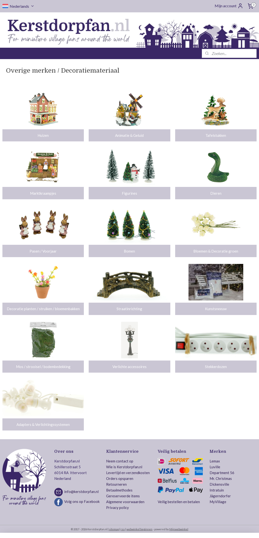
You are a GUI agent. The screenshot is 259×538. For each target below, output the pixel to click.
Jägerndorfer (220, 496)
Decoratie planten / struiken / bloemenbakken (43, 309)
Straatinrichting (129, 309)
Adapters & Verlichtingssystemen (43, 424)
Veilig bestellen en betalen (179, 502)
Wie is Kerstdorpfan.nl (124, 467)
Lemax (215, 461)
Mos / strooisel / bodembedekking (43, 366)
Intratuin (217, 490)
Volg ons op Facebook (82, 501)
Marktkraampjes (43, 193)
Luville (215, 467)
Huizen (43, 135)
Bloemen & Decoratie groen (215, 251)
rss (123, 529)
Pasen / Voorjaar (43, 251)
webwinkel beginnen (139, 529)
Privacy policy (117, 507)
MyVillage (218, 502)
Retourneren (116, 484)
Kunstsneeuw (216, 309)
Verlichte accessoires (129, 366)
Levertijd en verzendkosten (128, 472)
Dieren (215, 193)
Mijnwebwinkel (178, 529)
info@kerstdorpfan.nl (81, 491)
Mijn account (229, 6)
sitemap (114, 529)
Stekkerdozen (216, 366)
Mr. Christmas (221, 478)
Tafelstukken (215, 135)
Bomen (129, 251)
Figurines (129, 193)
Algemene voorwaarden (125, 502)
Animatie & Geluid (129, 135)
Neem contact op (119, 461)
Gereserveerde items (123, 496)
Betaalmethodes (119, 490)
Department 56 (222, 472)
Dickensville (219, 484)
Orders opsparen (119, 478)
